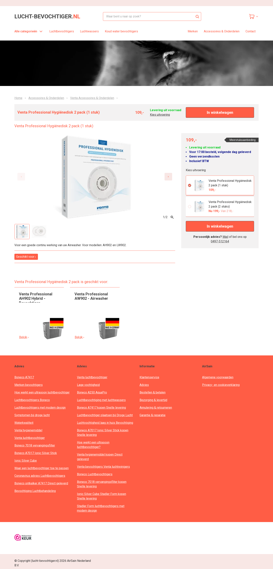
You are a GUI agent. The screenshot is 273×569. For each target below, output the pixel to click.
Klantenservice (149, 377)
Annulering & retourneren (156, 407)
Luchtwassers (89, 31)
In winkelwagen (220, 112)
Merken (193, 31)
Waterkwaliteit (23, 423)
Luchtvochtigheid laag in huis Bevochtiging (105, 423)
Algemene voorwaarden (217, 377)
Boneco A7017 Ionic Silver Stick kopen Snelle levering (102, 433)
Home (18, 98)
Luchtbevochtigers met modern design (40, 407)
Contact (251, 31)
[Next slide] (168, 176)
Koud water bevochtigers (121, 31)
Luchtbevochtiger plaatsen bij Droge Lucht (105, 415)
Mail (225, 237)
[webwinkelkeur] (22, 538)
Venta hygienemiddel (28, 430)
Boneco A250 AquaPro (92, 392)
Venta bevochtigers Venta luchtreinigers (103, 466)
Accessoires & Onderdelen (221, 31)
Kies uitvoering (160, 114)
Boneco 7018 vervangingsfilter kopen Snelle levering (101, 484)
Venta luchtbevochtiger (29, 438)
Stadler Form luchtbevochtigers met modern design (100, 508)
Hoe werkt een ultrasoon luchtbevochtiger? (93, 445)
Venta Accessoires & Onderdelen (92, 98)
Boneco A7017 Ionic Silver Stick (35, 453)
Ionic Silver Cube (25, 460)
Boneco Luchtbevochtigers (94, 474)
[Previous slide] (21, 176)
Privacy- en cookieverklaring (221, 385)
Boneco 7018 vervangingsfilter (34, 445)
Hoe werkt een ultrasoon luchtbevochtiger (42, 392)
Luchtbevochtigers (61, 31)
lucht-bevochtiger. (47, 16)
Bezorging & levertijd (153, 400)
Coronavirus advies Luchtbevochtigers (39, 476)
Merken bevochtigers (28, 385)
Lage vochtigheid (88, 385)
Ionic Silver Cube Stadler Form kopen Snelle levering (101, 496)
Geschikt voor (26, 256)
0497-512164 (220, 241)
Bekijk (24, 337)
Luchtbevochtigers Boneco (32, 400)
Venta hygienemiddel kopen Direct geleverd (99, 457)
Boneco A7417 (24, 377)
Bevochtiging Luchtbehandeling (35, 491)
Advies (144, 385)
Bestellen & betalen (153, 392)
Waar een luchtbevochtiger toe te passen (41, 468)
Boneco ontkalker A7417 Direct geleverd (41, 483)
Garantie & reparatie (153, 415)
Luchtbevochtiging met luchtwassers (101, 400)
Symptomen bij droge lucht (32, 415)
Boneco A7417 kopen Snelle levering (101, 407)
